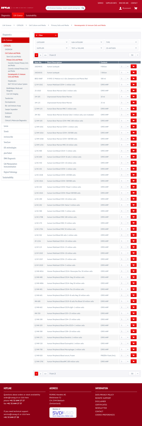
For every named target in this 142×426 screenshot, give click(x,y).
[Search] (83, 8)
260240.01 (38, 66)
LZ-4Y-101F (39, 259)
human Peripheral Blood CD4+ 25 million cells (63, 319)
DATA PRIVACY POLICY (104, 394)
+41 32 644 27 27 (17, 400)
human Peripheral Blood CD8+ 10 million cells (63, 331)
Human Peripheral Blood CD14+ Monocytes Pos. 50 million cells (69, 271)
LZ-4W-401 (38, 289)
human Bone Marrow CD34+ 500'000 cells (62, 139)
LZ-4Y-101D (39, 265)
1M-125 (37, 103)
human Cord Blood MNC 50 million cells (61, 229)
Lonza (6, 126)
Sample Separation (11, 109)
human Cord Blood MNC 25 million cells (61, 223)
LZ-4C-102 (38, 187)
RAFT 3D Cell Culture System (17, 84)
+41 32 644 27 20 (11, 417)
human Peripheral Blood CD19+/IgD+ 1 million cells (65, 307)
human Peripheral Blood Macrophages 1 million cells (66, 349)
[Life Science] (18, 15)
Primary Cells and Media (14, 59)
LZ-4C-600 (38, 157)
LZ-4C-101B (39, 175)
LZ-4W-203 (38, 325)
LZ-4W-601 (38, 295)
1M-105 (37, 97)
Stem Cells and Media (14, 56)
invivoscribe (8, 136)
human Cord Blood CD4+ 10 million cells (61, 199)
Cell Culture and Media (12, 53)
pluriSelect (8, 153)
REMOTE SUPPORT (103, 398)
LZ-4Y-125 (38, 247)
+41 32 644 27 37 (14, 403)
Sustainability (8, 177)
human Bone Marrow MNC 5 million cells (61, 109)
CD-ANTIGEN (111, 48)
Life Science (7, 40)
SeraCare (7, 142)
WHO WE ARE (123, 3)
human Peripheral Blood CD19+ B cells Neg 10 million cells (68, 295)
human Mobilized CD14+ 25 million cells (61, 247)
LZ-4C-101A (39, 181)
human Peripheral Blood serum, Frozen (61, 355)
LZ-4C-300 (38, 211)
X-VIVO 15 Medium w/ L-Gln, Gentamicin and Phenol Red (67, 79)
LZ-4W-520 (38, 343)
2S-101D (38, 91)
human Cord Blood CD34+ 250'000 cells (61, 175)
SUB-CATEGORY (77, 42)
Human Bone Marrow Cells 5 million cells (62, 91)
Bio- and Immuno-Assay (13, 105)
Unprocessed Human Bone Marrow (59, 97)
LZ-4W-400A (39, 283)
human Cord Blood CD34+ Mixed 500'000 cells (63, 193)
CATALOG (7, 45)
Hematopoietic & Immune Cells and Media (16, 75)
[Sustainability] (31, 15)
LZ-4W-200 (38, 319)
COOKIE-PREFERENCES (105, 414)
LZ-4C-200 (38, 199)
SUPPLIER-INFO (111, 3)
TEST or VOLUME (77, 48)
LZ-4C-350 (38, 163)
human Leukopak (53, 66)
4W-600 (37, 301)
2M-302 (37, 115)
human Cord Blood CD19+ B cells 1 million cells (64, 157)
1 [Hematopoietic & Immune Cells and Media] (36, 55)
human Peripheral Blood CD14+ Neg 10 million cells (65, 277)
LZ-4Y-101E (39, 253)
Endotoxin (8, 113)
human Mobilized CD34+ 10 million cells (61, 253)
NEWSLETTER (101, 408)
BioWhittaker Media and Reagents (14, 89)
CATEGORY (41, 42)
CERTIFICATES (101, 404)
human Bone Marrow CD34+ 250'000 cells (62, 133)
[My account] (125, 8)
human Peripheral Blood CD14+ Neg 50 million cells (65, 283)
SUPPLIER (40, 48)
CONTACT (134, 3)
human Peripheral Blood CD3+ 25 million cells (63, 313)
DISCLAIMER (100, 401)
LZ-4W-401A (39, 271)
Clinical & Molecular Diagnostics (16, 120)
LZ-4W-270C (39, 361)
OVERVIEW (8, 49)
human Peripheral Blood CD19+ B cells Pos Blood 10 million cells (70, 301)
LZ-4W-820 (38, 355)
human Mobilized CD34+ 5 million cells (61, 265)
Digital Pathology (10, 172)
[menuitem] (119, 2)
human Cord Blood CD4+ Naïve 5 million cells (63, 205)
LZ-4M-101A (39, 133)
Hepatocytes (12, 81)
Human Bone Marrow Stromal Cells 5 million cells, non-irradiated (70, 115)
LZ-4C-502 (38, 235)
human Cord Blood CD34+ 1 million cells (61, 169)
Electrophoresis (10, 102)
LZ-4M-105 (38, 121)
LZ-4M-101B (39, 139)
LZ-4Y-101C (39, 85)
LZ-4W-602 (38, 307)
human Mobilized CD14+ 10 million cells (61, 241)
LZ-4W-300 (38, 331)
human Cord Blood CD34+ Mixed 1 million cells (64, 187)
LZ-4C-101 (38, 169)
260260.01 (38, 72)
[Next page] (40, 55)
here (27, 397)
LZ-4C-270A (39, 229)
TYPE (108, 42)
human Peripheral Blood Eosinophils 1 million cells (65, 343)
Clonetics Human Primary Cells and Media (18, 64)
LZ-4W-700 (38, 349)
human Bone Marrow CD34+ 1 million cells (62, 127)
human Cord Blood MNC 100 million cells (62, 217)
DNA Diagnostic (10, 158)
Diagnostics (7, 34)
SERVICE (100, 3)
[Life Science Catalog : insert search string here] (65, 8)
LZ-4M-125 (38, 109)
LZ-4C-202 (38, 205)
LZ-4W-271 (38, 337)
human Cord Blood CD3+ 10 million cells (61, 163)
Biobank (7, 116)
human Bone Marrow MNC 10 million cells (62, 145)
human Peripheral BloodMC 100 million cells (63, 361)
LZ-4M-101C (39, 127)
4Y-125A (38, 241)
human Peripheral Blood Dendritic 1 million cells (64, 337)
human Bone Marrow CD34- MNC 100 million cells (65, 121)
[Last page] (45, 55)
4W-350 (37, 313)
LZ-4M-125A (39, 145)
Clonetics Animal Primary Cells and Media (18, 69)
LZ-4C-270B (39, 217)
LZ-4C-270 (38, 223)
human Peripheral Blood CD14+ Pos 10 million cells (65, 289)
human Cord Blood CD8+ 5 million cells (61, 211)
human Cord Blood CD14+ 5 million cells (61, 151)
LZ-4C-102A (39, 193)
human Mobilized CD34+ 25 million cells (61, 259)
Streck (6, 131)
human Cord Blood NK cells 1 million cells (62, 235)
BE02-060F (39, 79)
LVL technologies (10, 147)
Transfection (9, 98)
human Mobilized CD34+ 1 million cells (61, 85)
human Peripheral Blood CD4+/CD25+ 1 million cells (66, 325)
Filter (39, 35)
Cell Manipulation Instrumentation (10, 165)
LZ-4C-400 (38, 151)
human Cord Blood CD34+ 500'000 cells (61, 181)
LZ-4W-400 (38, 277)
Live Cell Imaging (12, 94)
